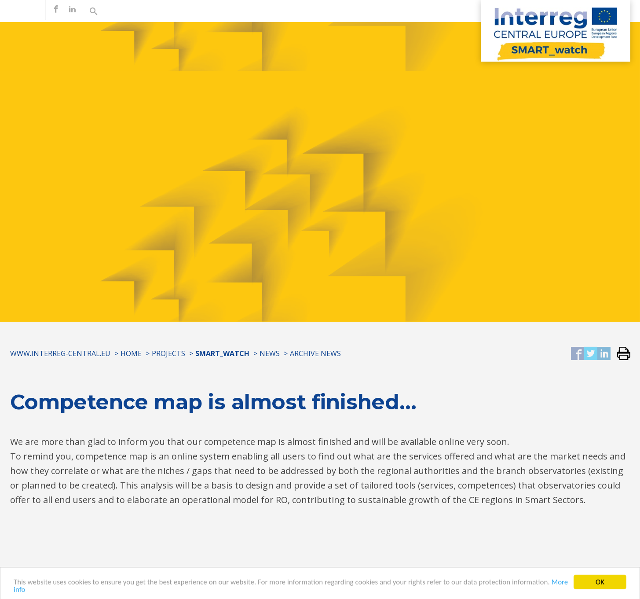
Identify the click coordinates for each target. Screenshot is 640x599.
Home (131, 353)
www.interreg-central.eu (60, 353)
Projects (168, 353)
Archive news (315, 353)
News (270, 353)
